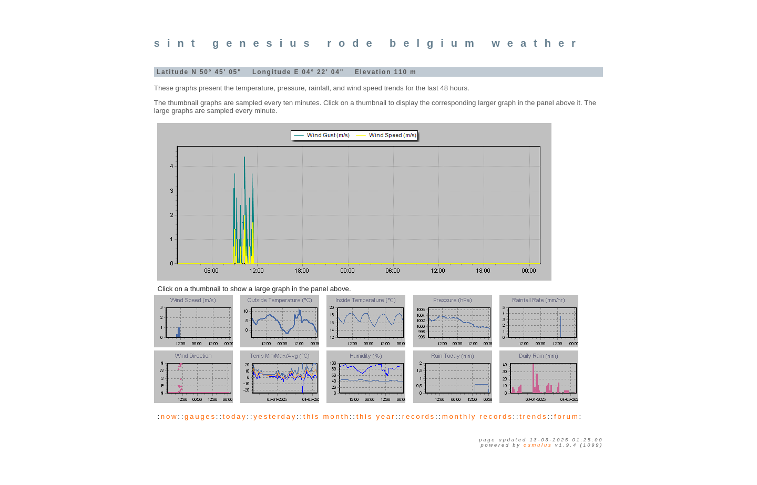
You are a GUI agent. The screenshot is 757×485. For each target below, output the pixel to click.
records (418, 416)
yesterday (274, 416)
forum (566, 416)
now (169, 416)
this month (326, 416)
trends (533, 416)
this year (375, 416)
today (235, 416)
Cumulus (538, 445)
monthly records (477, 416)
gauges (200, 416)
